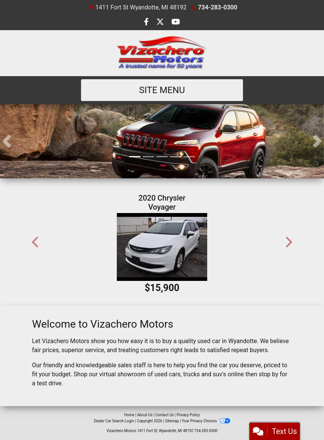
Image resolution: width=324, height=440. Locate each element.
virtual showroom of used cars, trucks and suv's (162, 374)
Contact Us (164, 415)
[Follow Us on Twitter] (160, 22)
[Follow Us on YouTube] (175, 22)
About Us (145, 415)
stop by (268, 374)
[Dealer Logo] (162, 53)
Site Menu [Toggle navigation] (162, 90)
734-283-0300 (217, 7)
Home (129, 415)
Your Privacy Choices (206, 421)
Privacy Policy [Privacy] (188, 415)
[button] (6, 141)
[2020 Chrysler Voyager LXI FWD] (162, 247)
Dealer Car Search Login (114, 421)
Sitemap (172, 421)
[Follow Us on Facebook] (147, 22)
